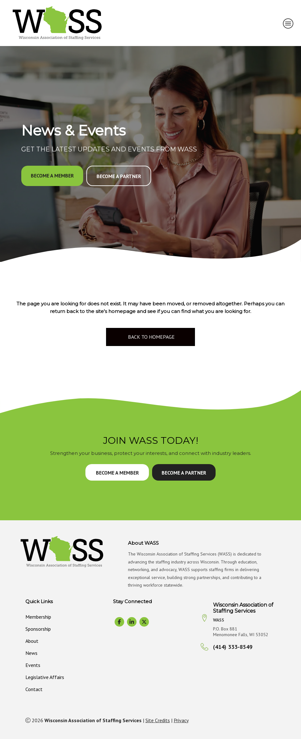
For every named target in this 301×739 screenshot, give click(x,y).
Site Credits (157, 720)
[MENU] (288, 23)
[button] (52, 176)
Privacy (181, 720)
